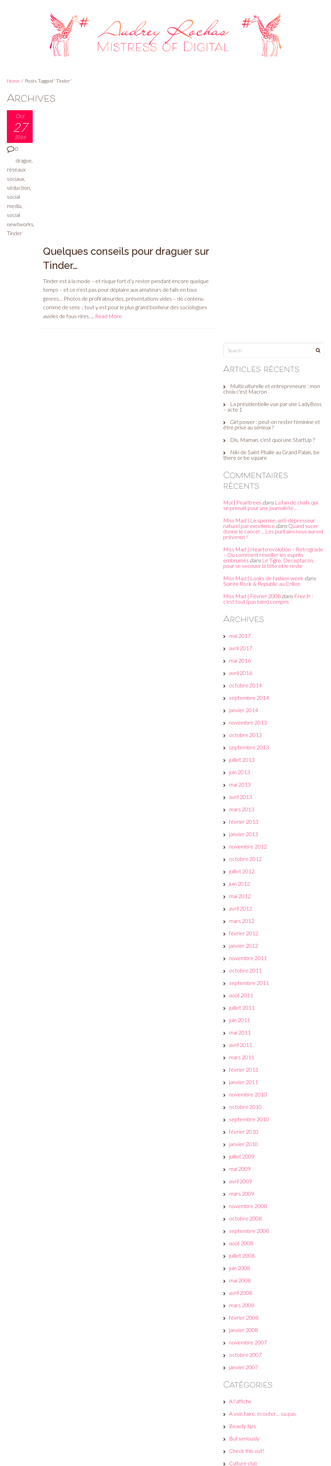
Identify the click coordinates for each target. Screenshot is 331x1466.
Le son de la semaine (255, 1293)
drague (23, 160)
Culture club (245, 1219)
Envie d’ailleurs (248, 1231)
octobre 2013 (247, 490)
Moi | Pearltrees (244, 252)
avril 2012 (242, 664)
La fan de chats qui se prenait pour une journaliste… (272, 255)
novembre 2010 (250, 850)
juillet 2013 (244, 515)
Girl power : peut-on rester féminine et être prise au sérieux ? (273, 174)
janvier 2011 (245, 837)
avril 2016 (242, 428)
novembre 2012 (250, 602)
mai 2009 (242, 924)
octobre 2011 (247, 726)
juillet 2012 (244, 627)
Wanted (240, 1355)
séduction (18, 187)
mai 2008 (242, 1036)
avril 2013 (242, 552)
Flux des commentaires (258, 1414)
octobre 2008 (247, 974)
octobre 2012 (247, 614)
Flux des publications (255, 1402)
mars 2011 (243, 813)
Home (13, 81)
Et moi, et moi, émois (255, 1243)
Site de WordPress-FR (258, 1426)
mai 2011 (242, 788)
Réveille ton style (251, 1343)
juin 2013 (241, 527)
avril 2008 (242, 1048)
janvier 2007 (245, 1123)
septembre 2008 (251, 986)
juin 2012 (241, 639)
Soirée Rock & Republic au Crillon (263, 339)
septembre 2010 (251, 875)
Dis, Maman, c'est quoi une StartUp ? (274, 189)
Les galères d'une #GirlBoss (263, 1305)
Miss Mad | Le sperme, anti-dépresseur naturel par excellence (271, 273)
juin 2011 (241, 775)
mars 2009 (243, 949)
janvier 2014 (245, 465)
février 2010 (245, 887)
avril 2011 (242, 800)
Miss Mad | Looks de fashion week (265, 334)
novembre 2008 (250, 961)
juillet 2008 (244, 1011)
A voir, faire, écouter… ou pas (264, 1169)
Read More (108, 179)
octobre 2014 (247, 441)
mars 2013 (243, 565)
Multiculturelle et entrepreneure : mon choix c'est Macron (273, 139)
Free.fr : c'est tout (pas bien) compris (270, 355)
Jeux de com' (246, 1281)
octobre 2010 (247, 862)
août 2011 (243, 751)
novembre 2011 (250, 713)
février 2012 (245, 689)
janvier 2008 (245, 1085)
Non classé (244, 1318)
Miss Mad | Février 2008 (254, 352)
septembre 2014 (251, 453)
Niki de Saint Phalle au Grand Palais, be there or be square (273, 205)
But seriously (246, 1194)
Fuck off (240, 1268)
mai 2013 (242, 540)
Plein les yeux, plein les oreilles (266, 1330)
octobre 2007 (247, 1110)
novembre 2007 (250, 1098)
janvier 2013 (245, 589)
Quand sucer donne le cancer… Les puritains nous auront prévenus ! (272, 281)
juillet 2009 (244, 912)
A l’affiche (242, 1157)
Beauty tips (244, 1181)
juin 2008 (241, 1023)
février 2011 (245, 825)
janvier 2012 (245, 701)
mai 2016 (242, 416)
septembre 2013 (251, 503)
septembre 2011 (251, 738)
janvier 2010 (245, 899)
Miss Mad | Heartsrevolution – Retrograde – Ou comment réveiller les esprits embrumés (271, 305)
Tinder (14, 233)
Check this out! (248, 1206)
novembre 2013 (250, 478)
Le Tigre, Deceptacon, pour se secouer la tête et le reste (274, 316)
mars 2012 (243, 676)
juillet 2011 (244, 763)
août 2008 (243, 999)
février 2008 (245, 1073)
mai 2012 (242, 651)
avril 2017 (242, 404)
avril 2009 (242, 937)
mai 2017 (242, 391)
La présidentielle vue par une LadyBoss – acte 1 (274, 156)
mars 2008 (243, 1061)
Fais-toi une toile (250, 1256)
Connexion (243, 1389)
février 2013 (245, 577)
